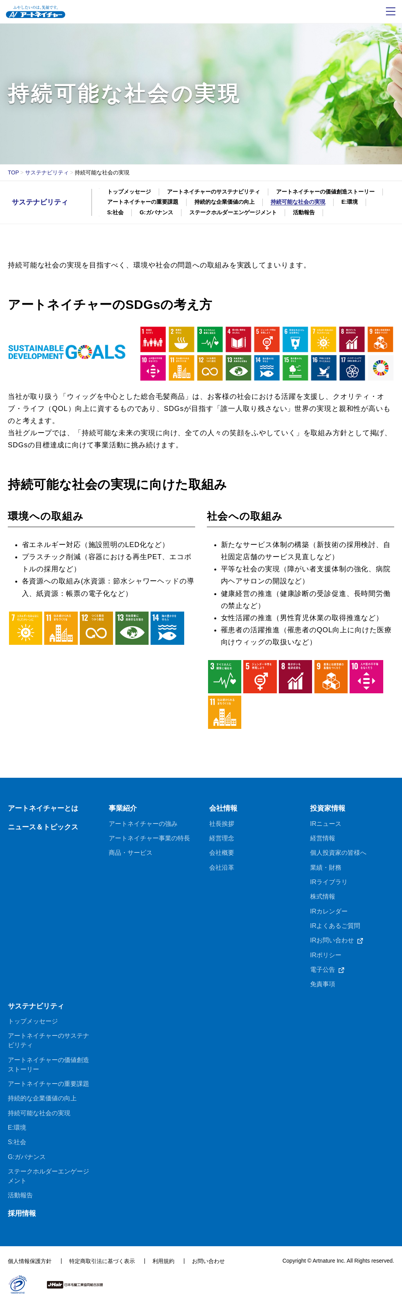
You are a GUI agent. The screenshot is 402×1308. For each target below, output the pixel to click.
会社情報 (223, 812)
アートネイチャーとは (43, 812)
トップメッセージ (129, 191)
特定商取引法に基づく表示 (102, 1266)
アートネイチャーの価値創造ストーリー (325, 191)
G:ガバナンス (156, 212)
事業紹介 (123, 812)
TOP (13, 172)
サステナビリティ (47, 172)
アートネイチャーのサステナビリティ (213, 191)
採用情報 (22, 1219)
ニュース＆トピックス (43, 830)
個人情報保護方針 (30, 1266)
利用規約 (163, 1266)
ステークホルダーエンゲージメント (233, 212)
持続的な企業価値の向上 (224, 202)
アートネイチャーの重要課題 (142, 202)
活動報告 (304, 212)
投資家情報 (327, 812)
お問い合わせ (208, 1266)
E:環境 (349, 202)
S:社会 (115, 212)
